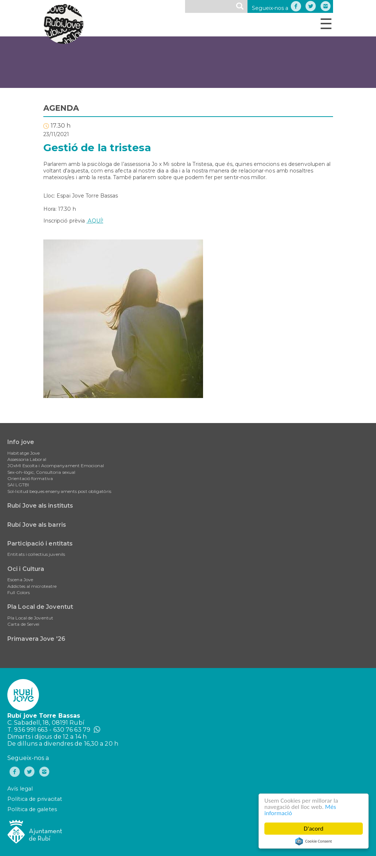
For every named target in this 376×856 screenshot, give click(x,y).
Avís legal (20, 788)
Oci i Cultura (25, 568)
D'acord (313, 828)
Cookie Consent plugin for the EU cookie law (313, 841)
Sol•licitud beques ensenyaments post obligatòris (59, 491)
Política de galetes (32, 809)
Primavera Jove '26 (36, 638)
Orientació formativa (30, 478)
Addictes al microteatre (32, 586)
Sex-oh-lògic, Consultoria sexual (41, 472)
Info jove (20, 441)
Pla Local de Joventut (40, 606)
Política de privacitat (34, 799)
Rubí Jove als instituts (40, 505)
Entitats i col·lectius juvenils (36, 554)
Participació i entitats (40, 543)
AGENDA (61, 108)
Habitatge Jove (23, 453)
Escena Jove (20, 579)
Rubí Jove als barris (36, 524)
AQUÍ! (94, 220)
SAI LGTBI (18, 484)
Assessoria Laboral (26, 459)
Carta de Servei (23, 624)
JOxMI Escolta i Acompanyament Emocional (55, 465)
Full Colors (18, 592)
